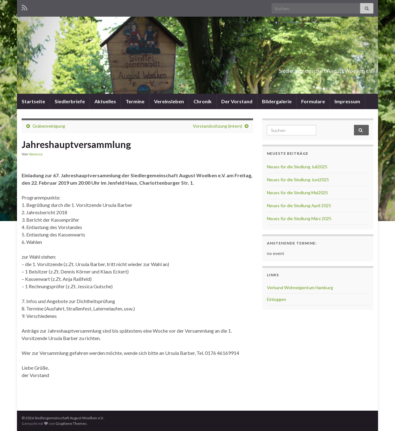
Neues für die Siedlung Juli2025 (297, 166)
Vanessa (36, 154)
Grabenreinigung (48, 126)
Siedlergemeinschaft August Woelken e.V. (291, 69)
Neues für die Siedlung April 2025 (299, 205)
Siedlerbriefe (70, 101)
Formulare (313, 101)
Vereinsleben (169, 101)
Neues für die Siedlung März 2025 (299, 218)
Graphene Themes (71, 423)
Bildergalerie (277, 101)
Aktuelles (105, 101)
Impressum (347, 101)
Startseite (33, 101)
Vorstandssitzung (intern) (217, 126)
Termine (135, 101)
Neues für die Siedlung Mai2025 (297, 192)
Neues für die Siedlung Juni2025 (298, 179)
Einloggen (276, 299)
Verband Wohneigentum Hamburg (300, 287)
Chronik (202, 101)
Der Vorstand (236, 101)
